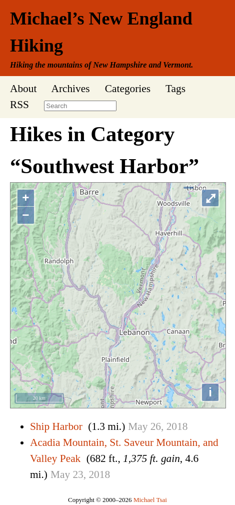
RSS (19, 105)
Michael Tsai (150, 499)
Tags (176, 89)
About (23, 89)
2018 (177, 426)
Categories (127, 89)
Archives (70, 89)
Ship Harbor (56, 426)
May (138, 426)
